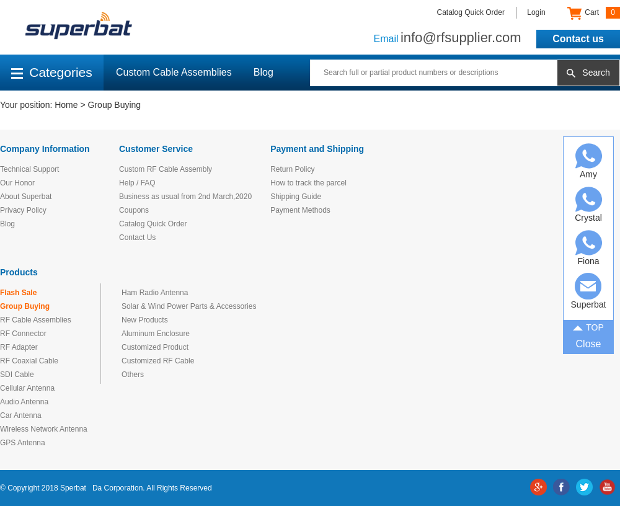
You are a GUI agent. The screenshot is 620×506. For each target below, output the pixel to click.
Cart (593, 13)
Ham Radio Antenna (155, 292)
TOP (588, 327)
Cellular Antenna (27, 388)
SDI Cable (17, 374)
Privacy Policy (23, 210)
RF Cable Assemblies (35, 320)
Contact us (578, 38)
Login (536, 12)
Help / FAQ (137, 183)
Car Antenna (21, 415)
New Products (145, 320)
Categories (51, 72)
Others (133, 374)
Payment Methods (300, 210)
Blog (263, 72)
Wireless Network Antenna (43, 429)
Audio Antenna (24, 401)
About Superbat (25, 196)
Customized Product (155, 347)
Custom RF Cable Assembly (165, 169)
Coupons (134, 210)
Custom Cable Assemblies (174, 72)
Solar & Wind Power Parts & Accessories (189, 306)
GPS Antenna (22, 442)
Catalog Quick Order (471, 12)
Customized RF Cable (158, 361)
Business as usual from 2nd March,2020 (185, 196)
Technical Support (29, 169)
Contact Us (137, 237)
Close (588, 344)
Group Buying (114, 105)
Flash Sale (18, 292)
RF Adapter (19, 347)
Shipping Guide (295, 196)
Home (66, 105)
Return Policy (292, 169)
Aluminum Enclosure (156, 333)
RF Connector (23, 333)
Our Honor (17, 183)
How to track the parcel (308, 183)
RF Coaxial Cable (29, 361)
